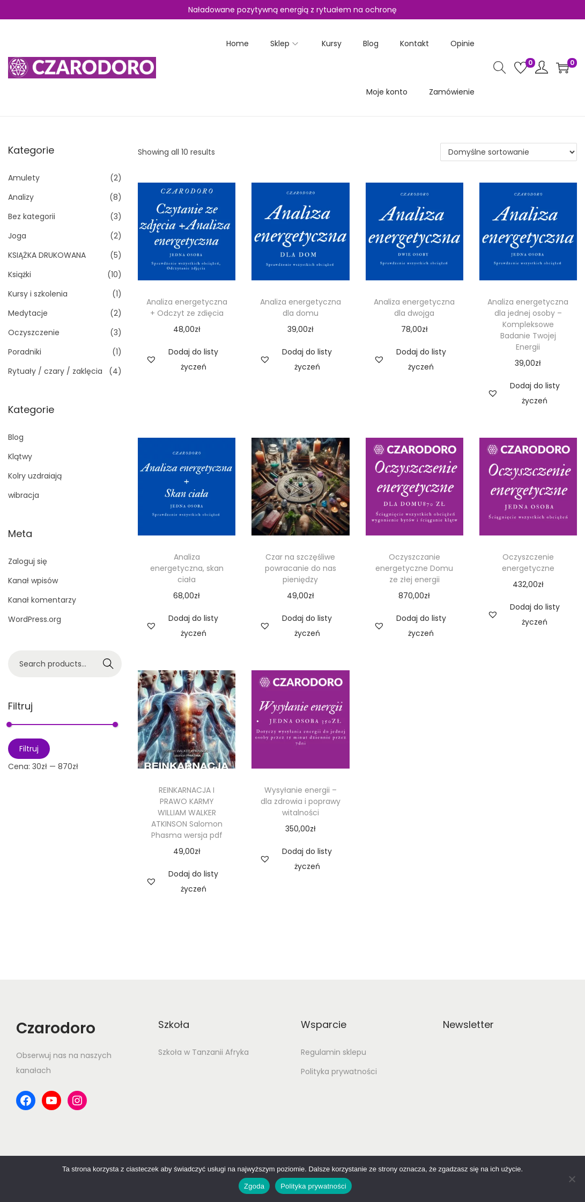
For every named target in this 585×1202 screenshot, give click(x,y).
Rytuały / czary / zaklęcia (55, 371)
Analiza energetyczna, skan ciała (187, 568)
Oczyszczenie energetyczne (528, 563)
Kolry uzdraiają (35, 475)
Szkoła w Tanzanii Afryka (203, 1052)
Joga (17, 235)
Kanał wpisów (33, 580)
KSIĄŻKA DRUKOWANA (47, 255)
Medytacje (28, 313)
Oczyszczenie (34, 332)
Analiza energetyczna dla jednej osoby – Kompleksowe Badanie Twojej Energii (527, 324)
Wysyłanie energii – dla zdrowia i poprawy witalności (300, 801)
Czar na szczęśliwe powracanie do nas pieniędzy (300, 568)
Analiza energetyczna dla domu (300, 307)
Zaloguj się (27, 561)
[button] (186, 359)
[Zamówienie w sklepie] (508, 152)
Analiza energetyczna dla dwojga (414, 307)
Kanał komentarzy (42, 600)
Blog (16, 437)
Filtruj (29, 748)
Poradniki (24, 351)
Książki (19, 274)
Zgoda (254, 1186)
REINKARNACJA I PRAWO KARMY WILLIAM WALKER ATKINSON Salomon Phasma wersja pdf (187, 813)
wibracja (23, 495)
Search (108, 663)
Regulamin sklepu (333, 1052)
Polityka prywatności (339, 1071)
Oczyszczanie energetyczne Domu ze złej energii (414, 568)
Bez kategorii (31, 216)
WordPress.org (34, 619)
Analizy (21, 197)
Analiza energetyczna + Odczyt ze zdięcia (186, 307)
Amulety (24, 177)
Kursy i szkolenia (38, 293)
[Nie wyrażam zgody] (571, 1179)
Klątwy (20, 456)
